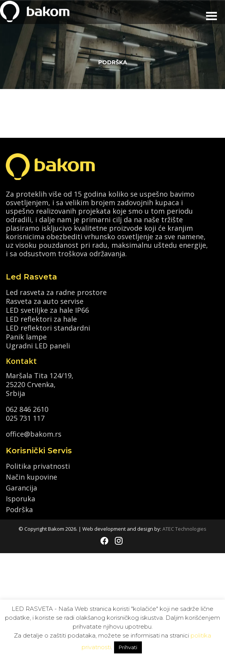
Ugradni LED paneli (38, 345)
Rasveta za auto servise (45, 301)
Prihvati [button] (128, 647)
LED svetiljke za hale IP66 (47, 309)
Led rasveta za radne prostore (56, 292)
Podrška (19, 509)
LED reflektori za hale (41, 318)
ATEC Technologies (184, 528)
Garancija (21, 487)
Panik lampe (26, 336)
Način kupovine (31, 477)
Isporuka (20, 498)
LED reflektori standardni (48, 327)
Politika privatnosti (38, 466)
